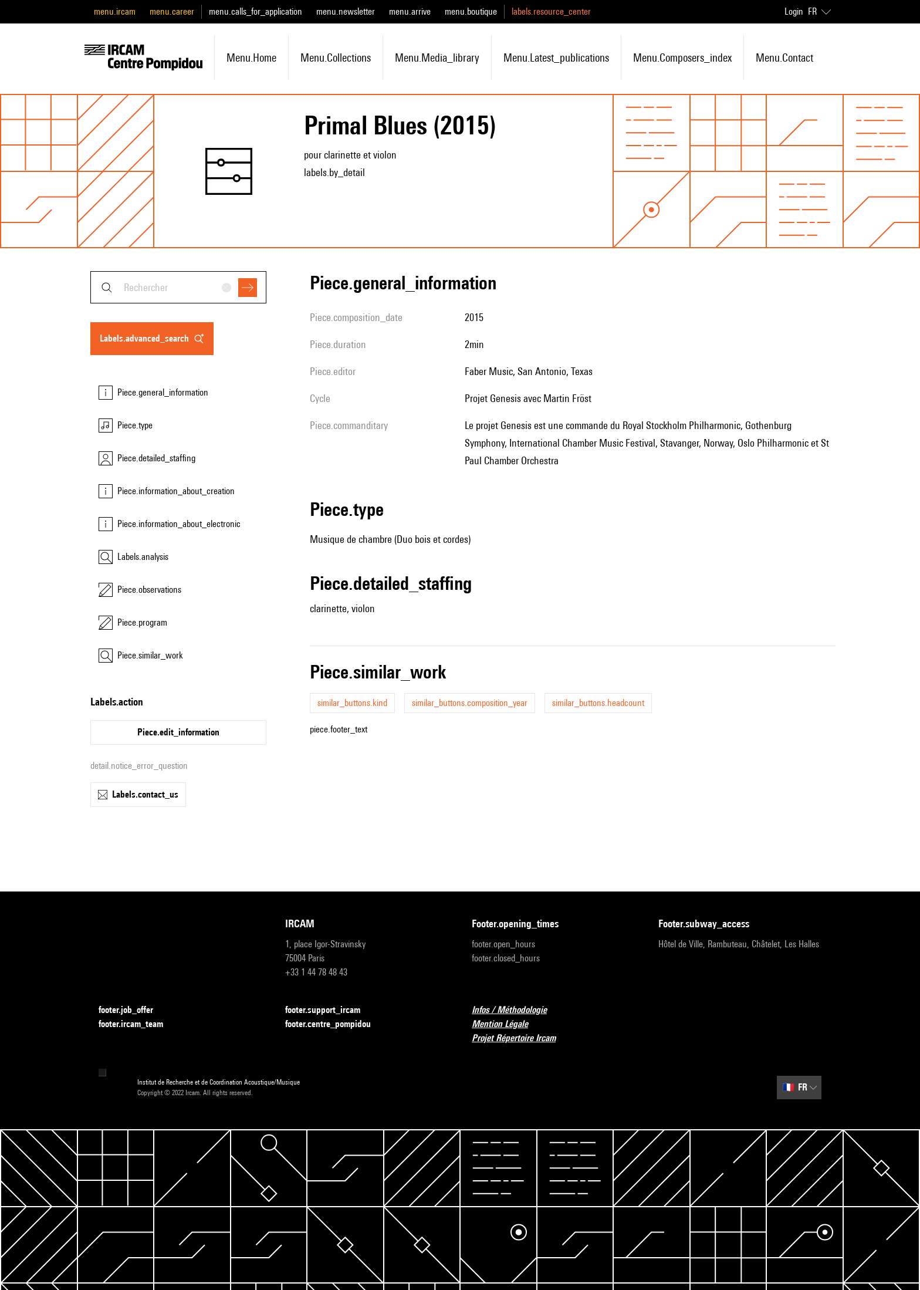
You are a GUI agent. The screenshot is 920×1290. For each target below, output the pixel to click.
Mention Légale (507, 1024)
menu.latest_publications (556, 57)
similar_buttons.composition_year (469, 702)
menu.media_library (437, 57)
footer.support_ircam (329, 1010)
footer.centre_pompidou (335, 1024)
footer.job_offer (133, 1010)
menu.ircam (115, 11)
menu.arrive (410, 11)
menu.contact (784, 57)
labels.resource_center (551, 11)
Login (793, 11)
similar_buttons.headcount (598, 702)
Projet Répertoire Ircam (521, 1038)
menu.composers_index (682, 57)
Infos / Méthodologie (516, 1010)
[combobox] (178, 287)
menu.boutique (471, 11)
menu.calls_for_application (255, 11)
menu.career (172, 11)
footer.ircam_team (138, 1024)
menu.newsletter (345, 11)
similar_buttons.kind (352, 702)
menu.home (251, 57)
